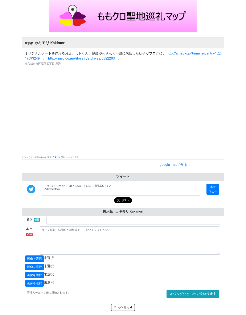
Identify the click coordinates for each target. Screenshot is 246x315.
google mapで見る (173, 165)
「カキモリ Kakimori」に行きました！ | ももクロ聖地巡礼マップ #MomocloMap (121, 189)
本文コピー (212, 189)
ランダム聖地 (123, 307)
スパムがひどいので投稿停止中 (192, 294)
